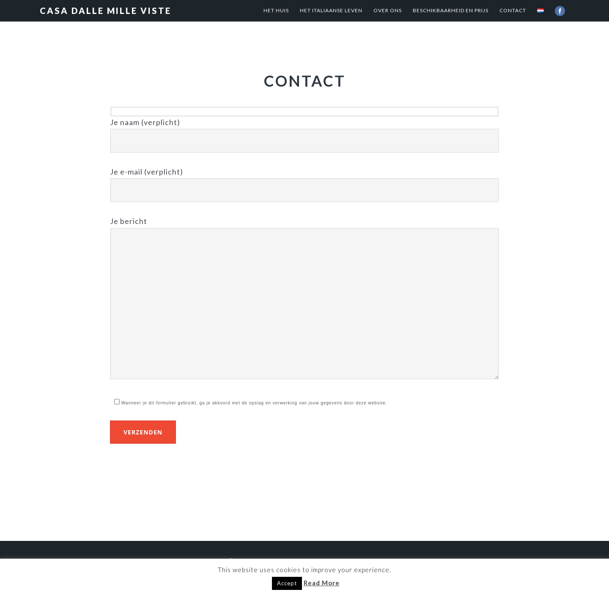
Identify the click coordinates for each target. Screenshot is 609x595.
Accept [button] (287, 583)
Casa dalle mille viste (105, 10)
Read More (322, 583)
